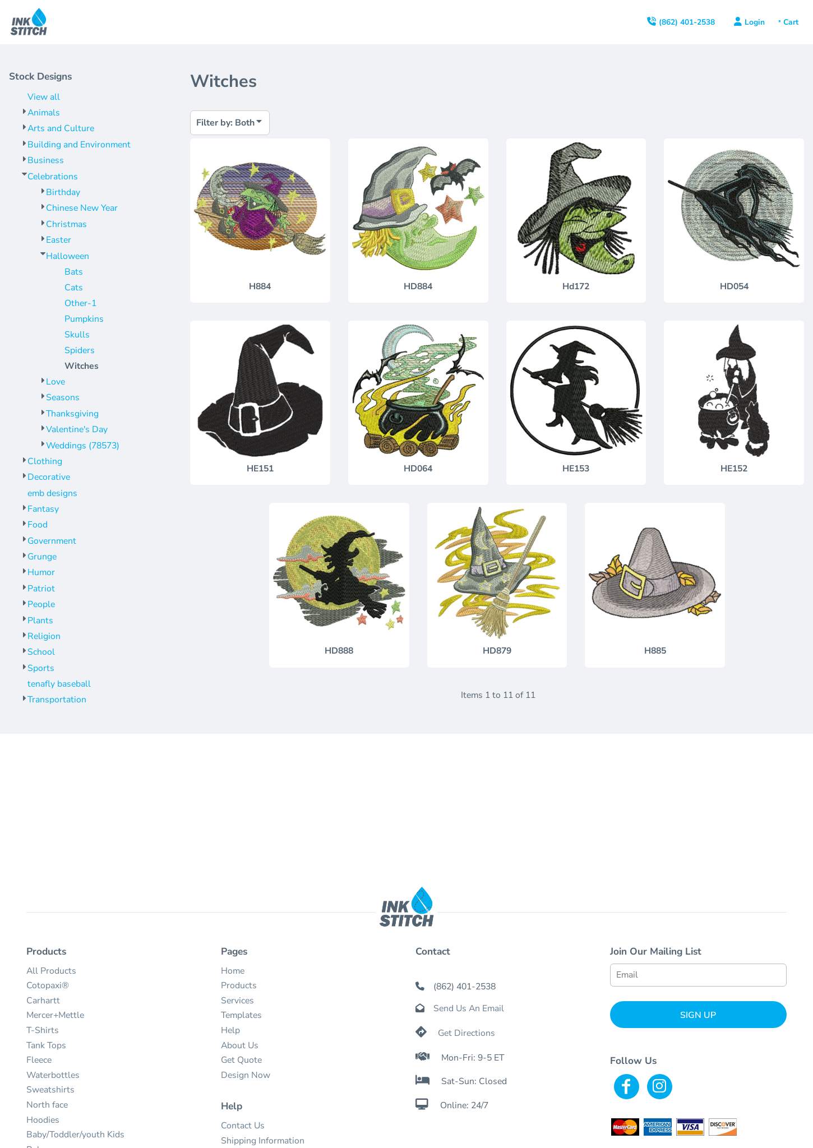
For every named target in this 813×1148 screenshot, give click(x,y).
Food (37, 525)
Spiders (79, 350)
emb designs (52, 493)
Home (232, 971)
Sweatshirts (50, 1090)
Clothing (44, 461)
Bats (73, 272)
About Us (239, 1045)
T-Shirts (42, 1030)
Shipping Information (262, 1141)
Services (237, 1000)
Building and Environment (79, 144)
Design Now (245, 1075)
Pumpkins (84, 319)
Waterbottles (53, 1075)
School (41, 652)
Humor (41, 572)
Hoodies (42, 1120)
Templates (241, 1015)
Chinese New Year (82, 208)
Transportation (56, 699)
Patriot (41, 588)
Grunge (42, 556)
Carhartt (43, 1000)
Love (55, 382)
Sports (40, 668)
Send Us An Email (468, 1008)
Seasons (63, 397)
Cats (73, 287)
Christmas (66, 224)
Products (239, 985)
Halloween (67, 256)
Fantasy (43, 509)
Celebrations (52, 176)
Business (45, 160)
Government (51, 541)
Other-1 (80, 303)
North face (47, 1105)
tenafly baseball (59, 684)
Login (755, 22)
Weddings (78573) (82, 445)
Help (230, 1030)
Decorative (48, 477)
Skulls (77, 334)
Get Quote (241, 1060)
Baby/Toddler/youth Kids (75, 1134)
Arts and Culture (60, 128)
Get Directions (466, 1033)
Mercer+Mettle (55, 1015)
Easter (58, 240)
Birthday (63, 192)
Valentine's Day (77, 429)
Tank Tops (46, 1045)
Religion (44, 636)
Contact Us (243, 1125)
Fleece (39, 1060)
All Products (51, 971)
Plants (40, 620)
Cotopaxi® (47, 985)
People (41, 604)
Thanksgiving (72, 414)
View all (43, 97)
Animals (43, 113)
